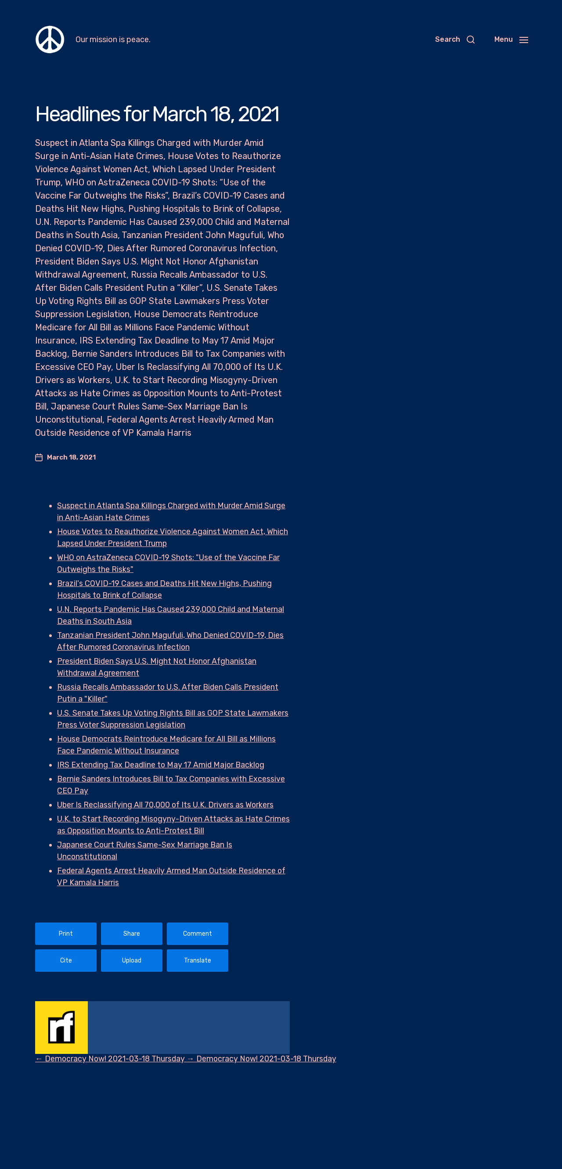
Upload (131, 960)
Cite (66, 960)
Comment (197, 933)
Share (131, 933)
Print (66, 933)
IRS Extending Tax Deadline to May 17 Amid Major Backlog (162, 765)
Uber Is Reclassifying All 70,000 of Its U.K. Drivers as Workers (166, 805)
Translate (197, 960)
